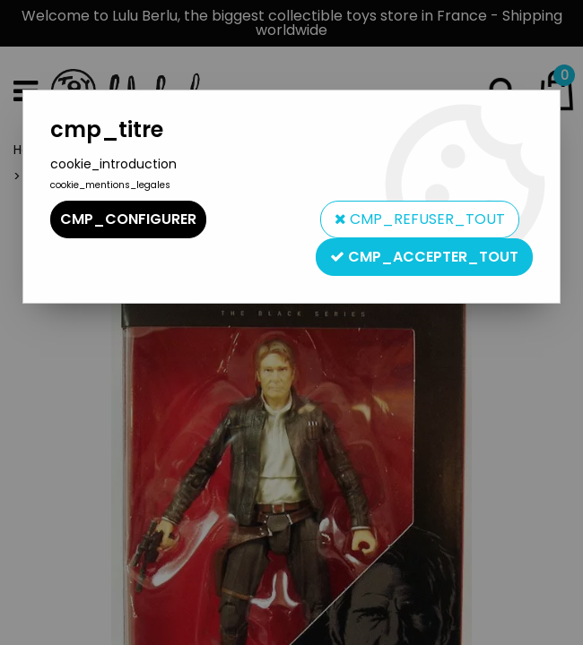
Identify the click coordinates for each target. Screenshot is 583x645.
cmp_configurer (128, 219)
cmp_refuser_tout (420, 219)
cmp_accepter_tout (424, 256)
